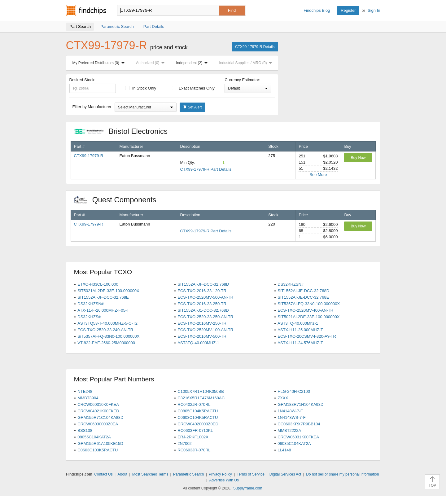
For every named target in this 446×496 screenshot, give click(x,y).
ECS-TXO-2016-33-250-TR (201, 303)
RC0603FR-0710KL (195, 430)
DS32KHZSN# (291, 284)
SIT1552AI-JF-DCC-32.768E (103, 297)
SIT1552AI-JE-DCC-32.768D (303, 290)
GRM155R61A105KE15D (100, 443)
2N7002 (184, 443)
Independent (193, 63)
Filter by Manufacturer (92, 106)
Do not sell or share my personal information (342, 474)
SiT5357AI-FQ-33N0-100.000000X (108, 336)
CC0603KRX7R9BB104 (299, 424)
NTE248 (84, 391)
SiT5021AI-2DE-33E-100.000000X (108, 290)
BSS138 (84, 430)
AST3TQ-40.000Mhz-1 (298, 323)
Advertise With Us (224, 480)
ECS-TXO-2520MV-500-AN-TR (205, 297)
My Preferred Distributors (99, 63)
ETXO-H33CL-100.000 (97, 284)
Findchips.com (86, 10)
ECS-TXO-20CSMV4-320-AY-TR (307, 336)
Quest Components (118, 199)
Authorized (151, 63)
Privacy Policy (220, 474)
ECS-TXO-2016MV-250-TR (201, 323)
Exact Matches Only (193, 88)
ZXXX (283, 398)
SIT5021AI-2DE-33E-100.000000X (308, 316)
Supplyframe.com (247, 488)
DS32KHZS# (88, 316)
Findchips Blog (317, 10)
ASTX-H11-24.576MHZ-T (300, 342)
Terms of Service (251, 474)
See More (318, 174)
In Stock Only (140, 88)
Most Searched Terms (150, 474)
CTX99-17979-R (88, 155)
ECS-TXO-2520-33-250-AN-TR (205, 316)
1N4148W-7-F (290, 411)
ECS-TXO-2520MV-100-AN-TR (205, 329)
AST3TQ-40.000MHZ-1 (198, 342)
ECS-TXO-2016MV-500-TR (201, 336)
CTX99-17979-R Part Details (205, 169)
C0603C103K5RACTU (97, 450)
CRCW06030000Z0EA (97, 424)
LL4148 (284, 450)
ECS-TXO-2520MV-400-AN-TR (305, 310)
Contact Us (103, 474)
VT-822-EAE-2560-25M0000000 (106, 342)
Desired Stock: (92, 85)
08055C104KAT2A (94, 437)
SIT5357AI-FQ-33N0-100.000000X (309, 303)
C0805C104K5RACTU (197, 411)
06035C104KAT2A (294, 443)
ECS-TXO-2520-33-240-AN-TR (105, 329)
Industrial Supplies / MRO (246, 63)
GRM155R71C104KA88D (100, 417)
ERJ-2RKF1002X (192, 437)
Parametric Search (188, 474)
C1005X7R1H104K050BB (200, 391)
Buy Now (358, 158)
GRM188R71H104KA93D (300, 404)
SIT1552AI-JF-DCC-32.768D (203, 284)
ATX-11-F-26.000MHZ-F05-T (103, 310)
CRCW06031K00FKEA (298, 437)
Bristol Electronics (124, 131)
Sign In (374, 10)
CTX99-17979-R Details (254, 47)
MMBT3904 (87, 398)
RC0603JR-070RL (193, 450)
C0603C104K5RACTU (197, 417)
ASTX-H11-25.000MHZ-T (300, 329)
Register (348, 10)
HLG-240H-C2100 (294, 391)
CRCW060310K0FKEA (98, 404)
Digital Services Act (285, 474)
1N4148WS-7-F (291, 417)
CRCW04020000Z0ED (197, 424)
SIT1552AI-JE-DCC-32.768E (303, 297)
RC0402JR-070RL (193, 404)
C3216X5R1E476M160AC (201, 398)
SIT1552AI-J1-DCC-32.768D (203, 310)
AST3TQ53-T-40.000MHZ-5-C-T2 (107, 323)
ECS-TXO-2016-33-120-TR (201, 290)
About (122, 474)
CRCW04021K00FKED (98, 411)
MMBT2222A (289, 430)
